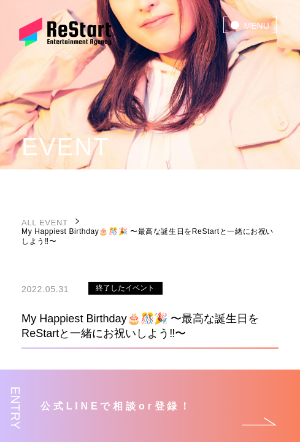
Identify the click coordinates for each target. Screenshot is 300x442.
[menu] (250, 25)
